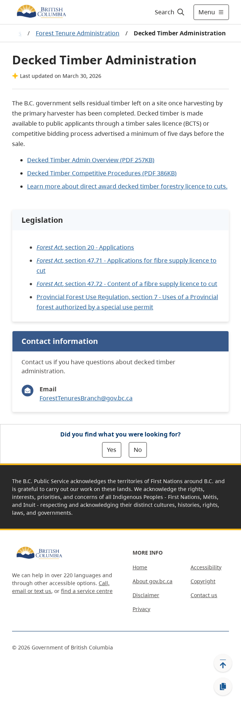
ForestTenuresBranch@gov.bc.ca (86, 398)
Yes (111, 450)
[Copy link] (223, 687)
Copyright (203, 581)
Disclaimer (146, 595)
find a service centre (87, 591)
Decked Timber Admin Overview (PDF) (90, 160)
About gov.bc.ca (152, 581)
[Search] (168, 12)
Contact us (204, 595)
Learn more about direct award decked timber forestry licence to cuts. (127, 186)
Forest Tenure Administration (77, 33)
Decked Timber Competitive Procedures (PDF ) (102, 173)
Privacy (141, 609)
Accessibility (206, 567)
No (138, 450)
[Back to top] (223, 663)
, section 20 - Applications (85, 247)
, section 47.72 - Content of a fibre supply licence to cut (127, 284)
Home (140, 567)
